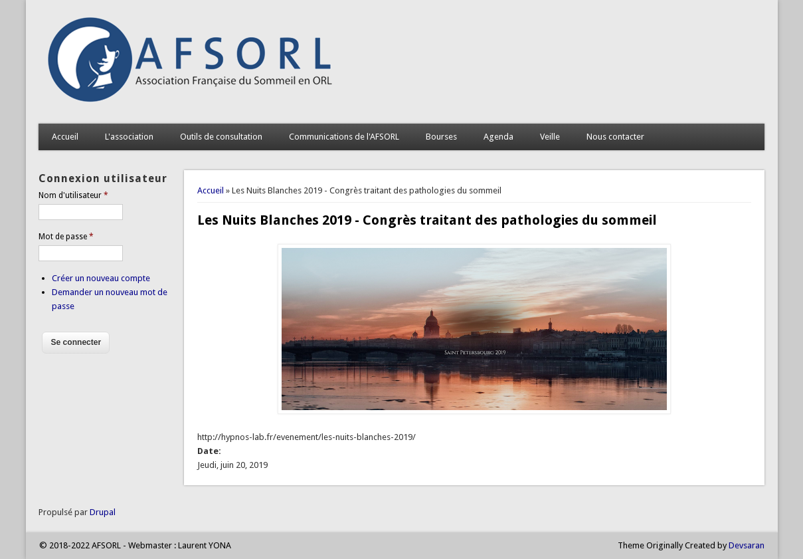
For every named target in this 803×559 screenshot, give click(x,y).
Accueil (65, 137)
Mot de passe (66, 236)
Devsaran (746, 545)
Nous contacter (615, 137)
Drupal (103, 512)
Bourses (441, 137)
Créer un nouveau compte (101, 278)
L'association (129, 137)
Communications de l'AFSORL (344, 137)
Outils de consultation (221, 137)
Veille (550, 137)
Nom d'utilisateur (73, 195)
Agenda (498, 137)
